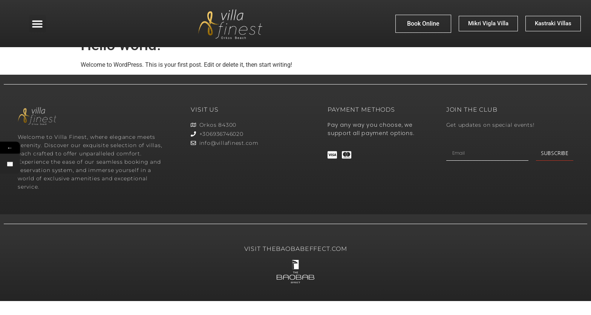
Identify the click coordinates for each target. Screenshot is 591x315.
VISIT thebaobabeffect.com (295, 262)
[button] (37, 23)
